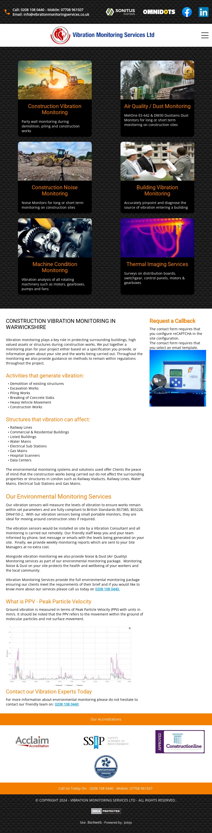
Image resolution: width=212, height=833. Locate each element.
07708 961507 (141, 788)
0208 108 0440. (107, 589)
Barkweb (95, 822)
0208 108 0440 (66, 704)
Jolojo (128, 822)
